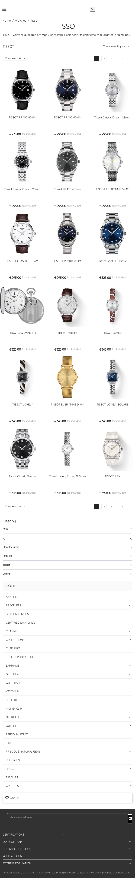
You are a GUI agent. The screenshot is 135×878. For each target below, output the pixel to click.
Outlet (11, 725)
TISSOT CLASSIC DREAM (22, 261)
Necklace (13, 717)
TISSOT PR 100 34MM (67, 261)
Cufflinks (13, 648)
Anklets (12, 596)
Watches (12, 786)
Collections (15, 639)
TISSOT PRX (112, 476)
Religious (13, 760)
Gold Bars (13, 682)
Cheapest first (16, 58)
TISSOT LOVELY (112, 332)
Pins (9, 743)
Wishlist (12, 797)
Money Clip (14, 708)
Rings (10, 768)
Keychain (12, 691)
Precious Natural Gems (23, 751)
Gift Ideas (13, 674)
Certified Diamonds (20, 622)
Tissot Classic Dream (22, 476)
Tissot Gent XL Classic (112, 261)
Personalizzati (17, 734)
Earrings (12, 665)
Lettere (12, 700)
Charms (11, 631)
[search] (92, 9)
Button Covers (17, 614)
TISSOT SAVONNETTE (22, 332)
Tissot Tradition (67, 332)
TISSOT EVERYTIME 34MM (112, 189)
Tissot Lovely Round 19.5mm (67, 476)
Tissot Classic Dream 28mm (112, 117)
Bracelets (13, 605)
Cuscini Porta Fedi (19, 657)
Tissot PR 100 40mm (67, 189)
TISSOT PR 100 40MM (22, 117)
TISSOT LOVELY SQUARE (112, 404)
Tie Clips (12, 777)
